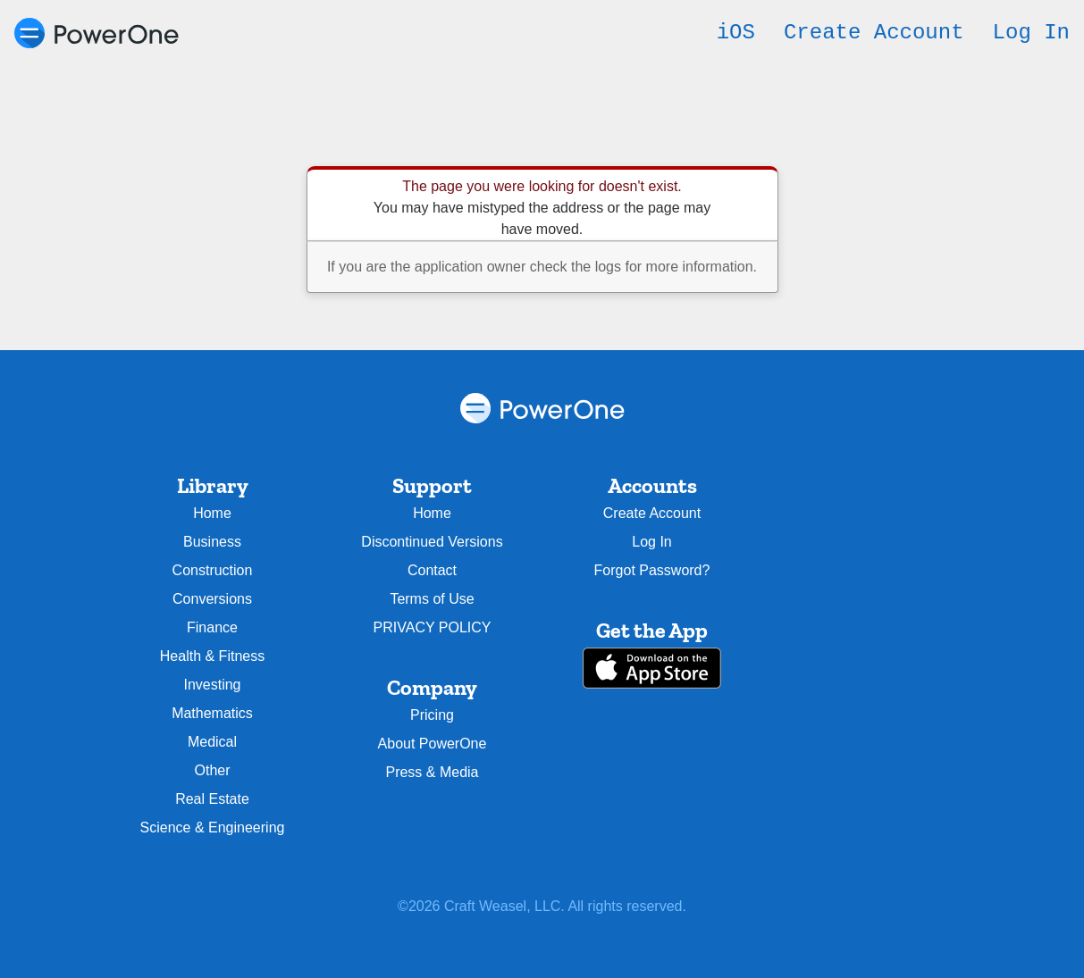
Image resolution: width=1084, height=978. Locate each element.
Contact (432, 570)
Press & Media (431, 772)
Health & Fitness (212, 656)
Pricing (432, 715)
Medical (212, 741)
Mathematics (212, 713)
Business (212, 541)
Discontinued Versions (431, 541)
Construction (212, 570)
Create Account (874, 33)
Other (212, 770)
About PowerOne (432, 743)
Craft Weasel (485, 906)
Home (212, 513)
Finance (212, 627)
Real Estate (212, 799)
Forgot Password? (652, 570)
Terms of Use (432, 598)
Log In (1031, 33)
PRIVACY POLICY (433, 627)
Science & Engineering (212, 827)
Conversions (212, 598)
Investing (211, 684)
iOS (736, 33)
